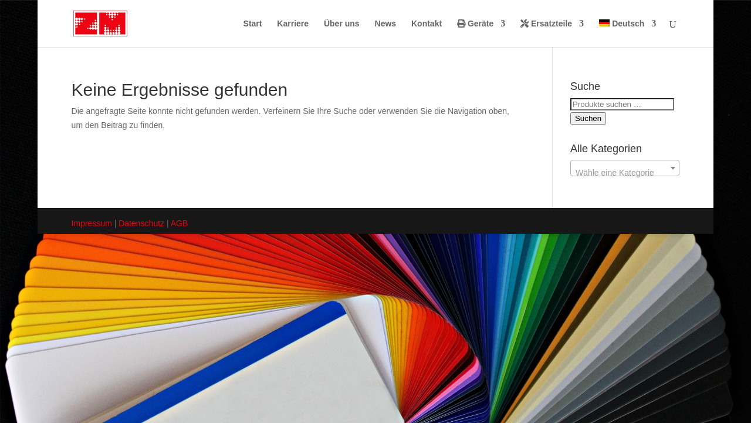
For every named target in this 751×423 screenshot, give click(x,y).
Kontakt (426, 23)
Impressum (92, 223)
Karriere (293, 23)
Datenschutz (141, 223)
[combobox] (624, 168)
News (386, 23)
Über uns (342, 23)
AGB (179, 223)
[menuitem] (627, 33)
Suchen (588, 118)
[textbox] (625, 172)
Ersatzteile (546, 23)
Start (252, 23)
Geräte (475, 23)
